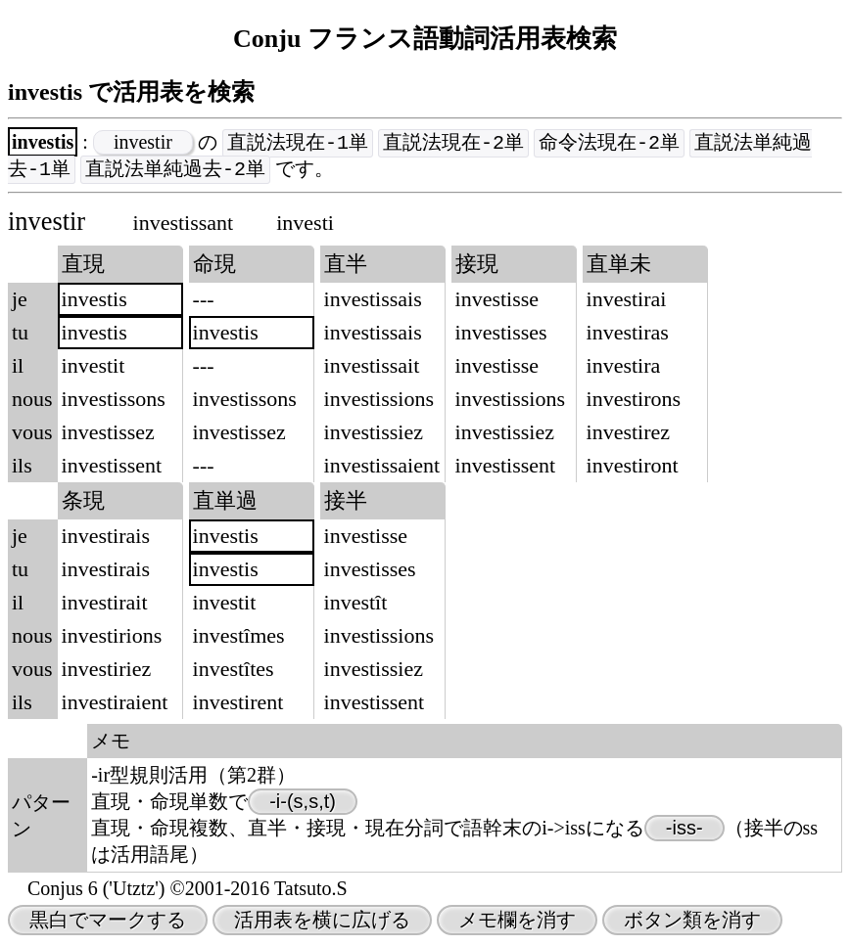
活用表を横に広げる (322, 921)
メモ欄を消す (517, 921)
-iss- (684, 829)
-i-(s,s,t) (302, 803)
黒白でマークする (107, 921)
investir (143, 143)
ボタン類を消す (692, 921)
